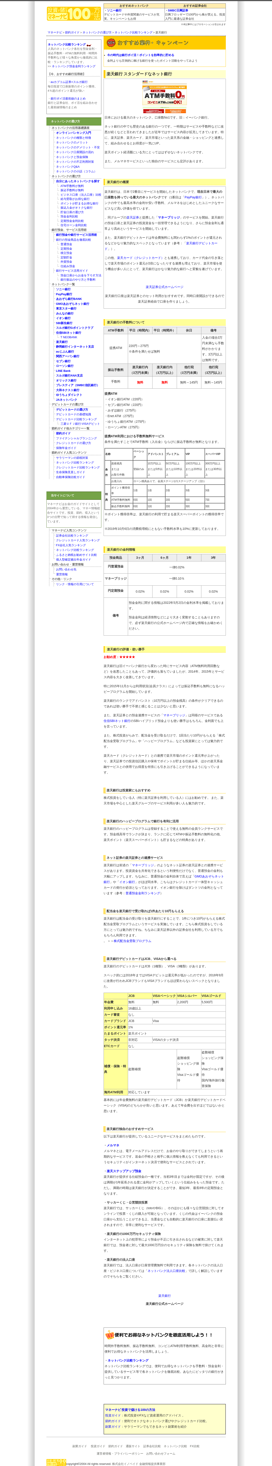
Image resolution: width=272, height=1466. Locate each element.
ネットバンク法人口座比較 (166, 1271)
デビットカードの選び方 (72, 409)
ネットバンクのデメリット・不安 (78, 147)
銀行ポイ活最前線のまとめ (68, 98)
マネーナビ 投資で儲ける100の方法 (130, 1410)
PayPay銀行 (193, 197)
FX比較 (195, 1446)
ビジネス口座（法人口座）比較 (81, 194)
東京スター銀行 (66, 308)
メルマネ (113, 1145)
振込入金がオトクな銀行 (77, 207)
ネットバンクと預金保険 (72, 157)
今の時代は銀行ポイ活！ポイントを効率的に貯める (140, 55)
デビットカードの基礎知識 (73, 414)
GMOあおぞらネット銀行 (72, 303)
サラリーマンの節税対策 (72, 457)
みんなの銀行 (65, 313)
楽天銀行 (164, 1295)
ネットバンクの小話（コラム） (76, 171)
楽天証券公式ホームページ (164, 287)
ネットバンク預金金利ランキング (74, 66)
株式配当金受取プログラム (132, 941)
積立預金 (66, 253)
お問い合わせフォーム (160, 1453)
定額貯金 (66, 257)
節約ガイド (72, 32)
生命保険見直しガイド (70, 472)
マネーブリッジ (169, 217)
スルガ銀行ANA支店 (69, 375)
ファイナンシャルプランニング (76, 438)
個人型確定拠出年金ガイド (73, 559)
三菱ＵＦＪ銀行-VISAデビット (80, 423)
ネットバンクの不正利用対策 (75, 161)
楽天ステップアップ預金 (124, 1171)
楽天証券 (132, 217)
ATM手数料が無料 (72, 186)
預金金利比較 (69, 216)
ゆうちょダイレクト (69, 394)
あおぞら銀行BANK (69, 299)
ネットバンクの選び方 (97, 32)
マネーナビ (55, 32)
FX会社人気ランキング (71, 545)
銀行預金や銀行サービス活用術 (76, 234)
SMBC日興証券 (178, 10)
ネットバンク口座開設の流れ (75, 152)
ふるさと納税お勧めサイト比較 (76, 555)
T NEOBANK (69, 337)
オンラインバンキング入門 (73, 132)
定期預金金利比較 (72, 221)
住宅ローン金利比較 (74, 225)
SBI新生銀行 (64, 323)
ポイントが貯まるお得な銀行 (79, 203)
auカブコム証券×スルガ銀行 (69, 82)
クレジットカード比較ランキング (78, 467)
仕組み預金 (68, 266)
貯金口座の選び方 (72, 212)
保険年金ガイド (66, 448)
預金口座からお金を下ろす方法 (81, 275)
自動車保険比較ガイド (70, 477)
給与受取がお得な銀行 (75, 199)
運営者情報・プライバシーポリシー (120, 1453)
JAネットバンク (66, 399)
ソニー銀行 (114, 10)
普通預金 (66, 244)
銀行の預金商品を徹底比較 (73, 239)
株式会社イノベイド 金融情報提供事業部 (138, 1464)
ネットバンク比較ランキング (133, 32)
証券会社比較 (152, 1446)
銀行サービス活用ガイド (72, 270)
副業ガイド (113, 1426)
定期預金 (66, 248)
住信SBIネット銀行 (117, 721)
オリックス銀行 (66, 380)
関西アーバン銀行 (67, 356)
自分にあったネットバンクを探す (78, 181)
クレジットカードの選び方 (73, 443)
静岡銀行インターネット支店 (75, 346)
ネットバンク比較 (175, 1446)
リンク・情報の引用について (75, 584)
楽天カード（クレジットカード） (140, 258)
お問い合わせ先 (66, 569)
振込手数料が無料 (72, 190)
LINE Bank (63, 370)
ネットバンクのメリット (72, 142)
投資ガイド (113, 1415)
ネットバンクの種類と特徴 (73, 137)
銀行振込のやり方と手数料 (78, 279)
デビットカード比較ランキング (76, 419)
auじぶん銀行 (65, 351)
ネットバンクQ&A (68, 166)
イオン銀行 (127, 882)
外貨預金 (66, 261)
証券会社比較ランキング (72, 535)
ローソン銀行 (65, 366)
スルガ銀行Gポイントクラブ (74, 327)
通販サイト (133, 1446)
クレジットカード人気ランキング (78, 540)
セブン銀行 (63, 361)
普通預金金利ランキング (143, 893)
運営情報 (62, 574)
